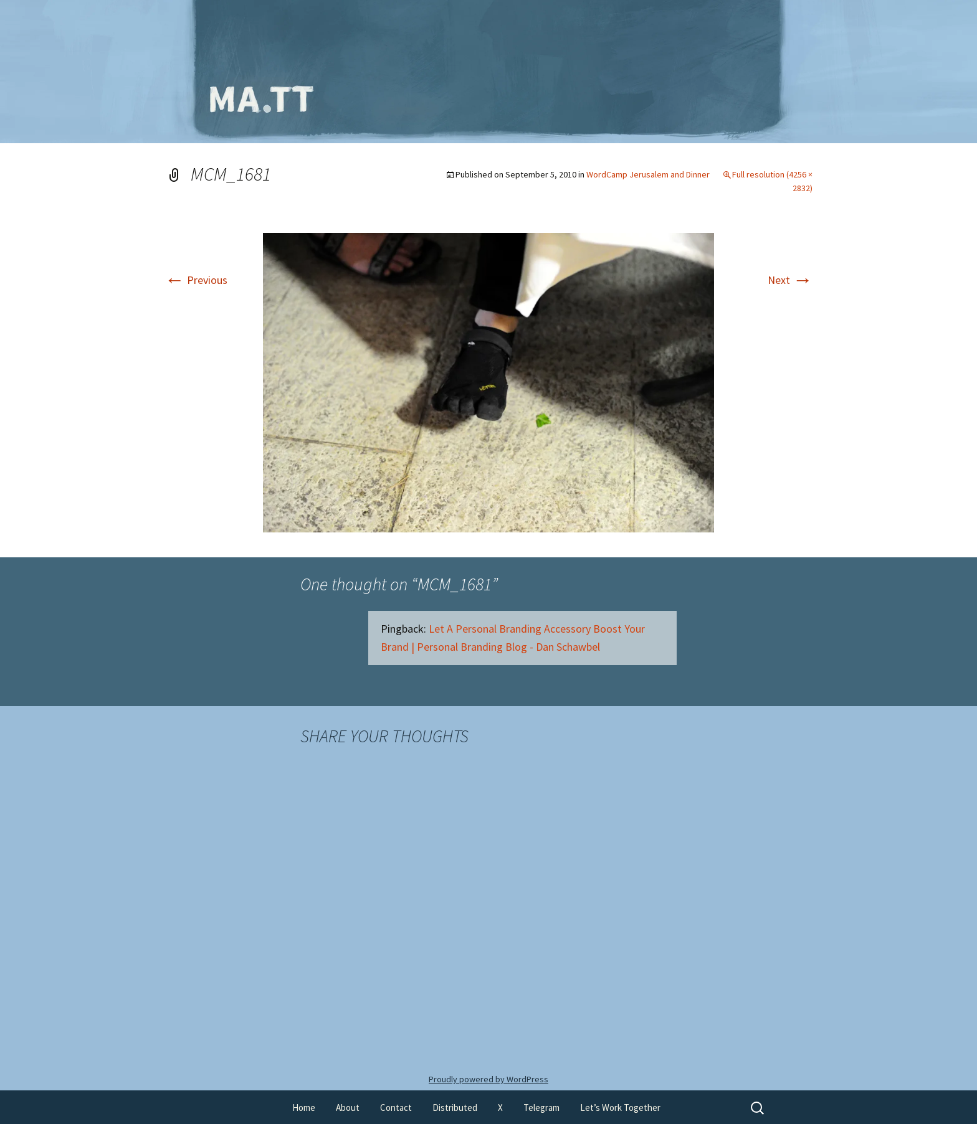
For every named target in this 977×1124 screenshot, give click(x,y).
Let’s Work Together (620, 1107)
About (348, 1107)
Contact (396, 1107)
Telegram (541, 1107)
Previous (195, 280)
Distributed (454, 1107)
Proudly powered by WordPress (488, 1079)
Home (303, 1107)
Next (790, 280)
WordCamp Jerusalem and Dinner (648, 174)
